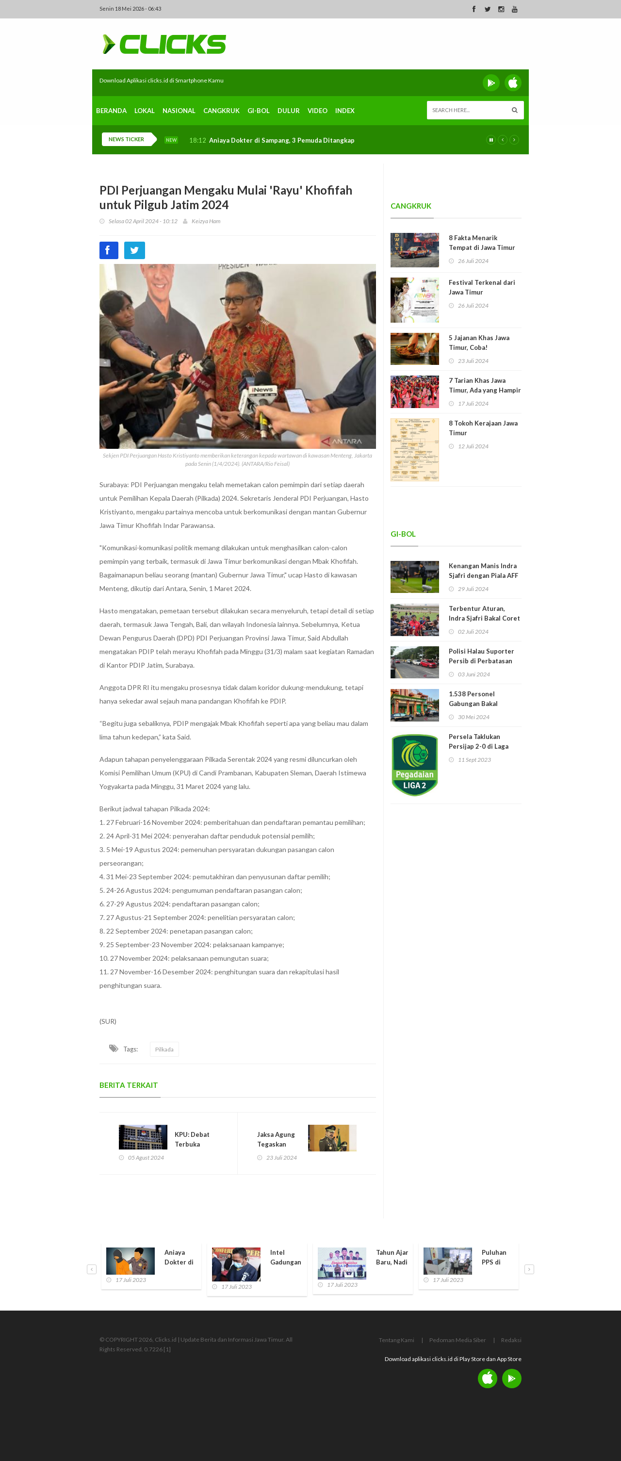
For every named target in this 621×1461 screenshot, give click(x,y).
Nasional (179, 111)
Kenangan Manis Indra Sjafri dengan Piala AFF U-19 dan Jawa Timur (483, 575)
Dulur (289, 111)
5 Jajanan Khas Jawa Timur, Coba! (479, 342)
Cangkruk (221, 111)
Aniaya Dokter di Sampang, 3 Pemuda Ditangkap (282, 140)
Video (317, 111)
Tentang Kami (396, 1340)
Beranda (111, 111)
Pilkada (164, 1049)
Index (345, 111)
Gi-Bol (258, 111)
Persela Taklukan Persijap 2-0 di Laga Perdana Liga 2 (478, 746)
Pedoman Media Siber (457, 1340)
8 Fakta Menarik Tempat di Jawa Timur (482, 242)
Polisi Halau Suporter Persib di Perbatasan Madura (481, 660)
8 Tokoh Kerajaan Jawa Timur (483, 428)
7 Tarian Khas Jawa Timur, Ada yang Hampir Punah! (485, 390)
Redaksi (511, 1340)
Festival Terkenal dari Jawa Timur (482, 287)
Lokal (144, 111)
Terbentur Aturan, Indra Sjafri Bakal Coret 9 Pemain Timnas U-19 (484, 618)
